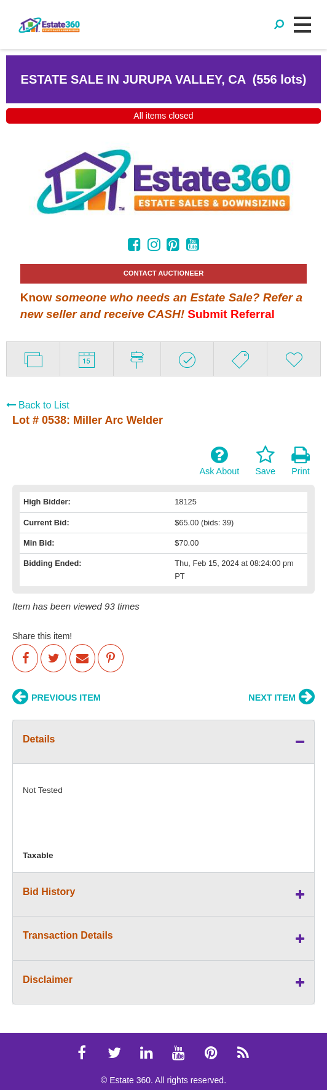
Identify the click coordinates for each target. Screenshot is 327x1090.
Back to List (37, 405)
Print (300, 460)
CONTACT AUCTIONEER (164, 273)
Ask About (219, 460)
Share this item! (42, 636)
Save (265, 460)
